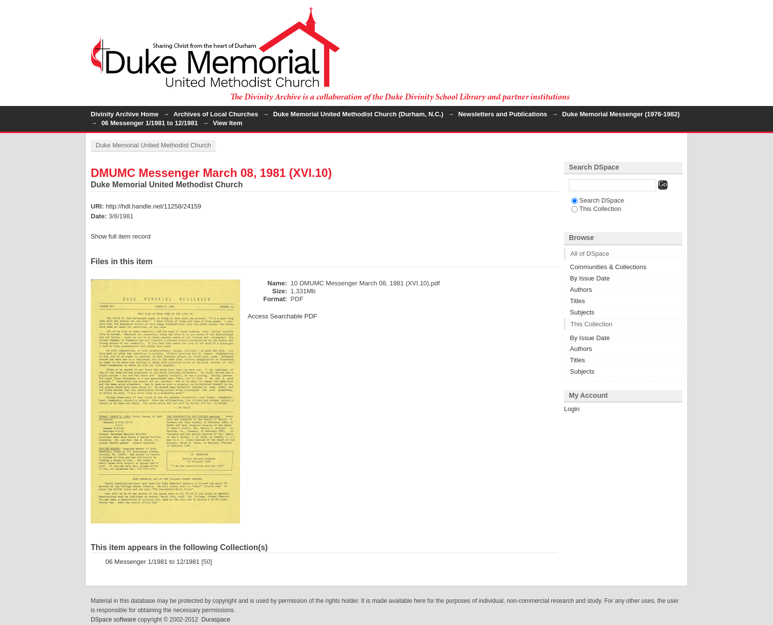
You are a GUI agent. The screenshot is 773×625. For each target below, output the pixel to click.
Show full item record (120, 236)
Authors (581, 289)
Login (674, 12)
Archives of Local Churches (216, 114)
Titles (577, 301)
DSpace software (113, 619)
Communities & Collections (608, 267)
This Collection (596, 208)
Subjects (582, 312)
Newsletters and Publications (502, 114)
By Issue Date (590, 278)
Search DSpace (597, 200)
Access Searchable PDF (282, 316)
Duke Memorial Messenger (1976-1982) (620, 114)
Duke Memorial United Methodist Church (153, 145)
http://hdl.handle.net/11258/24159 (153, 206)
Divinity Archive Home (125, 114)
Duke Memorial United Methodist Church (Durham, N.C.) (358, 114)
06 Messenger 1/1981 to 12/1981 (150, 123)
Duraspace (215, 619)
